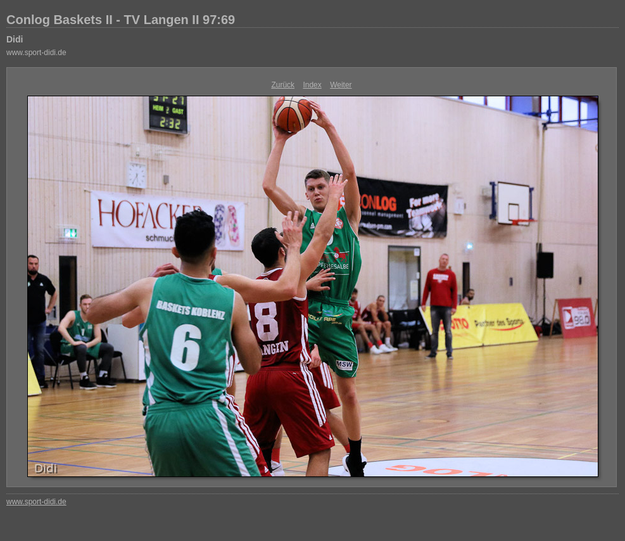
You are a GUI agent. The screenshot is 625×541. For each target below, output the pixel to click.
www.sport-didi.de (36, 52)
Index (312, 84)
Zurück (282, 84)
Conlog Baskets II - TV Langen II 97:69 (120, 20)
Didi (14, 39)
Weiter (340, 84)
